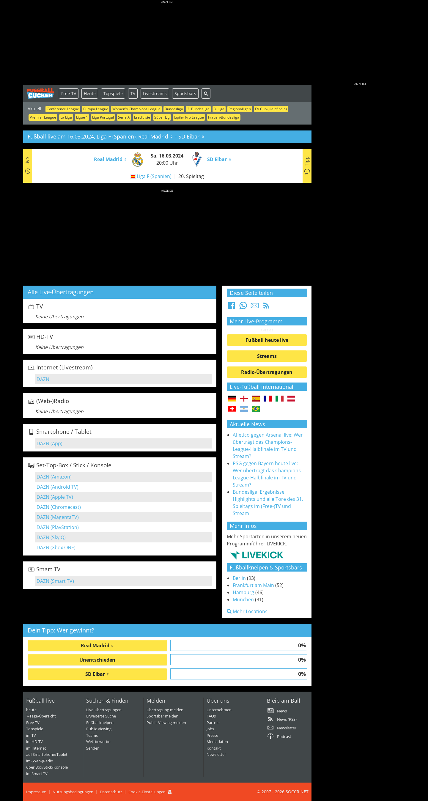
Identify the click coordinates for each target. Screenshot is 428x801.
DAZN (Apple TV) (55, 497)
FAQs (211, 716)
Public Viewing (98, 728)
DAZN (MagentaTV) (58, 517)
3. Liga (219, 108)
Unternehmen (219, 709)
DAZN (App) (49, 443)
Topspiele (113, 93)
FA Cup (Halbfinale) (271, 108)
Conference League (63, 108)
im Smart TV (37, 773)
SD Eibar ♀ (97, 674)
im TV (31, 735)
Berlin (239, 578)
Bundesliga (174, 108)
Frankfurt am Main (253, 585)
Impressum (36, 791)
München (243, 599)
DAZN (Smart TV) (55, 581)
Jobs (210, 728)
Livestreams (155, 93)
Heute (90, 93)
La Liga (66, 117)
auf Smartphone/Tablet (46, 754)
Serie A (124, 117)
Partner (213, 722)
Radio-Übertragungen (266, 372)
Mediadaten (217, 741)
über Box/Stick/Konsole (47, 767)
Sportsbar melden (162, 716)
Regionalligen (240, 108)
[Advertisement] (167, 43)
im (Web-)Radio (39, 761)
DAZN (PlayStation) (58, 527)
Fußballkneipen (100, 722)
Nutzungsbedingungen (73, 791)
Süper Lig (162, 117)
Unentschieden (97, 660)
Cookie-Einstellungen (147, 791)
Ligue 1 (82, 117)
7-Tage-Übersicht (41, 716)
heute (31, 709)
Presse (212, 735)
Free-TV (68, 93)
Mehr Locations (247, 611)
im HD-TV (34, 741)
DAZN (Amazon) (54, 476)
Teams (92, 735)
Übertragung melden (165, 709)
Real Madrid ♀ (97, 645)
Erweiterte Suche (101, 716)
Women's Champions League (136, 108)
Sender (92, 748)
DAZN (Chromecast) (59, 507)
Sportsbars (185, 93)
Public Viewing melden (166, 722)
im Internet (36, 748)
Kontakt (214, 748)
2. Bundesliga (198, 108)
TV (132, 93)
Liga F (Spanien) (154, 176)
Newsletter (216, 754)
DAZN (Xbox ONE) (56, 547)
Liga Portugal (103, 117)
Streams (267, 356)
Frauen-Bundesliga (223, 117)
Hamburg (243, 592)
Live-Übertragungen (104, 709)
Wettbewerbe (98, 741)
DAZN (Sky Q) (51, 537)
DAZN (43, 379)
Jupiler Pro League (189, 117)
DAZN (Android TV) (57, 487)
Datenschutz (111, 791)
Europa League (95, 108)
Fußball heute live (267, 340)
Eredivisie (142, 117)
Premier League (43, 117)
